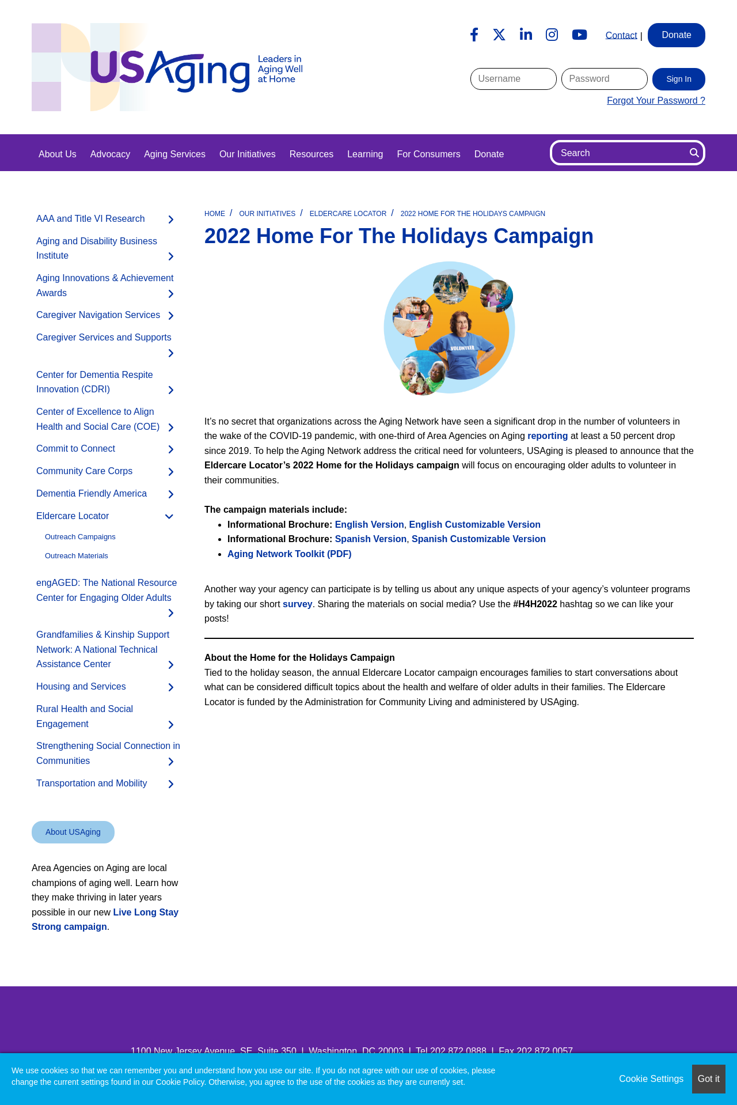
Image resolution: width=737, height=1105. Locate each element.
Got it (709, 1079)
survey (298, 604)
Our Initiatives (247, 154)
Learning (365, 154)
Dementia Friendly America (91, 493)
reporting (547, 436)
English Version (369, 524)
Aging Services (175, 154)
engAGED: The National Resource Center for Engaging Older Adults (106, 590)
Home (214, 214)
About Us (58, 154)
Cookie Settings (651, 1079)
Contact (621, 35)
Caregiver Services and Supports (104, 337)
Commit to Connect (75, 448)
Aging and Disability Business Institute (96, 248)
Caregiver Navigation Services (98, 315)
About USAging (73, 832)
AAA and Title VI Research (90, 219)
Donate (489, 154)
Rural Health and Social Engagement (84, 716)
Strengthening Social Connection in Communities (108, 753)
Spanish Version (371, 539)
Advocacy (110, 154)
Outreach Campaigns (80, 536)
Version (475, 524)
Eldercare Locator (348, 214)
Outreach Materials (76, 555)
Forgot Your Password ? (656, 100)
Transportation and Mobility (91, 783)
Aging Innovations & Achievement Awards (104, 285)
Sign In (679, 79)
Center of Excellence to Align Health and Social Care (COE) (97, 419)
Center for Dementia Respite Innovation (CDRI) (94, 382)
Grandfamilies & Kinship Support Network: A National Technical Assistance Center (102, 649)
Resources (311, 154)
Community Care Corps (84, 471)
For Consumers (428, 154)
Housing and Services (81, 686)
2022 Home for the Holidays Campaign (473, 214)
